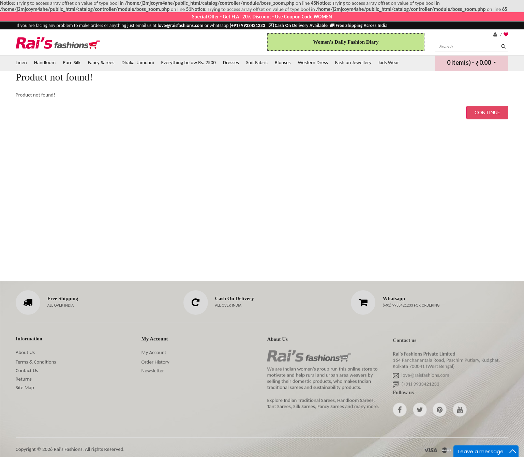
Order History (155, 362)
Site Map (25, 387)
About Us (25, 352)
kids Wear (388, 62)
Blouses (283, 62)
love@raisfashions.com (425, 377)
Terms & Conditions (36, 362)
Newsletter (152, 371)
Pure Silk (71, 62)
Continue (487, 112)
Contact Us (27, 370)
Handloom (45, 62)
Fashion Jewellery (353, 62)
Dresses (231, 62)
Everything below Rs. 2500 (188, 62)
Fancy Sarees (101, 62)
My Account (153, 353)
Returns (24, 379)
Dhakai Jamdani (137, 62)
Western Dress (313, 62)
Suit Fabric (257, 62)
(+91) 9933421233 (398, 305)
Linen (21, 62)
